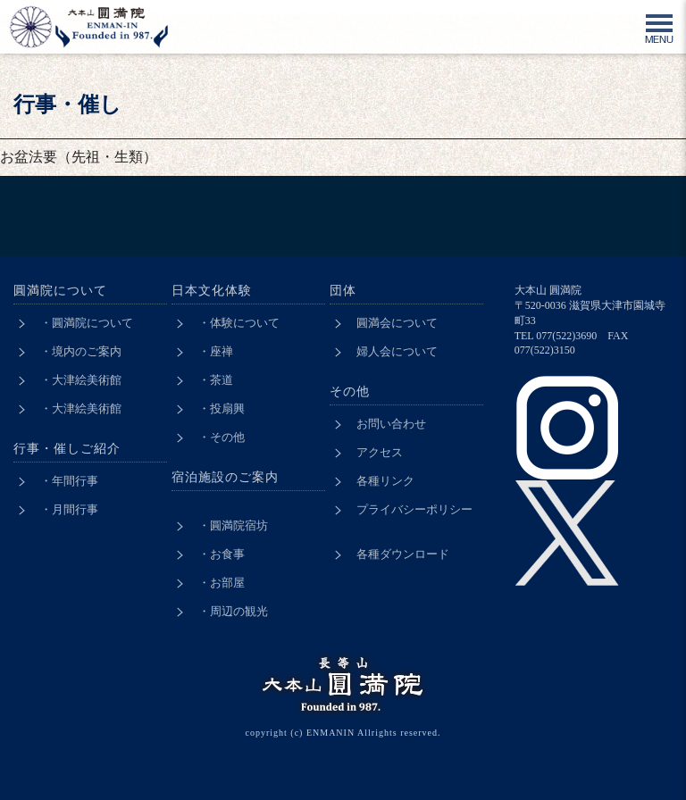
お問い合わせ (391, 423)
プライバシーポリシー (414, 509)
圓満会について (397, 322)
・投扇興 (221, 408)
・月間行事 (69, 509)
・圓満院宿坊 (233, 525)
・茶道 (215, 380)
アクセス (379, 452)
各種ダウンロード (402, 554)
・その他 (221, 437)
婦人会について (397, 351)
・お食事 (221, 554)
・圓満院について (86, 322)
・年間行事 (69, 481)
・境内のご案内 (80, 351)
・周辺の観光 (233, 611)
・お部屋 (221, 582)
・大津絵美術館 (80, 380)
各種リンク (385, 481)
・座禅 (215, 351)
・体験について (239, 322)
